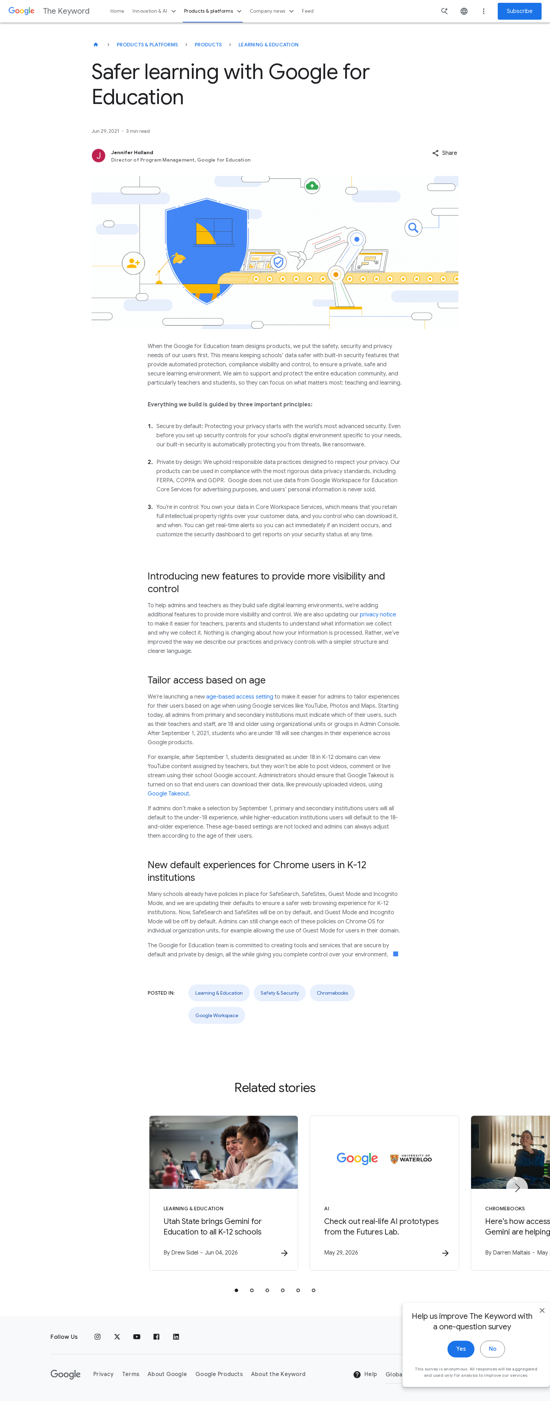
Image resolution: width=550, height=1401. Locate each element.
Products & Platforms (147, 44)
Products (208, 44)
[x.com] (117, 1337)
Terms (130, 1374)
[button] (444, 153)
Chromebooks (332, 993)
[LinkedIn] (176, 1337)
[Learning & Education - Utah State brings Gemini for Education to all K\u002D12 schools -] (183, 1193)
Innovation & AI (155, 11)
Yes (447, 1368)
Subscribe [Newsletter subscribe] (519, 11)
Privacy (103, 1374)
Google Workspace (216, 1015)
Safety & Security (280, 993)
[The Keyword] (95, 44)
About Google (167, 1374)
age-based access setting (239, 696)
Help (365, 1375)
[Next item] (517, 1188)
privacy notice (378, 614)
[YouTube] (136, 1337)
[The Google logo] (66, 1374)
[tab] (236, 1290)
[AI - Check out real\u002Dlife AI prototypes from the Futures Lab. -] (366, 1193)
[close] (528, 1330)
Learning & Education (269, 44)
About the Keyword (278, 1374)
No (478, 1368)
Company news (273, 11)
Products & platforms (213, 11)
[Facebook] (156, 1337)
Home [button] (117, 11)
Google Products (219, 1374)
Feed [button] (308, 11)
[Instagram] (97, 1337)
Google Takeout (168, 793)
